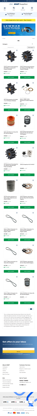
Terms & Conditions (7, 382)
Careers (4, 370)
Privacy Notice (20, 353)
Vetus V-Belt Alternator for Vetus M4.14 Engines (10, 262)
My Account (23, 8)
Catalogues (5, 367)
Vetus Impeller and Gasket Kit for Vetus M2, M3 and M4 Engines (27, 198)
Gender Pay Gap (6, 385)
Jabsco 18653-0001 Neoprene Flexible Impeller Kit (27, 100)
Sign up (18, 351)
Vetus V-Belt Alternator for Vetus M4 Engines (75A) (10, 293)
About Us (5, 368)
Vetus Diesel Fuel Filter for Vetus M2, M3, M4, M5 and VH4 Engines (26, 133)
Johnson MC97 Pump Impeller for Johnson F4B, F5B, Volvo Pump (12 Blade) (27, 68)
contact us (27, 317)
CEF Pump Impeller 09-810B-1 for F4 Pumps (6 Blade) (11, 100)
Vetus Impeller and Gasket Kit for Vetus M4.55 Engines (26, 262)
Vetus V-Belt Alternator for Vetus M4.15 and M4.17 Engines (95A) (10, 230)
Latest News (5, 372)
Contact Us (21, 370)
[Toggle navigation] (4, 8)
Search (14, 8)
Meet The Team (6, 374)
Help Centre (22, 367)
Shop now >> (12, 33)
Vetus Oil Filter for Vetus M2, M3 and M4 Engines (27, 293)
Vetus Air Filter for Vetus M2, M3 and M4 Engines (11, 132)
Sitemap (26, 410)
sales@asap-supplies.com (25, 382)
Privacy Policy (20, 354)
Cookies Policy (16, 410)
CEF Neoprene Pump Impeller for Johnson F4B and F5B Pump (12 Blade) (11, 165)
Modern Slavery (6, 387)
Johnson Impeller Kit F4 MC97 (27, 164)
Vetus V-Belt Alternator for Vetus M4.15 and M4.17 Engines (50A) (27, 230)
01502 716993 (23, 380)
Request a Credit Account (25, 368)
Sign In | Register (30, 1)
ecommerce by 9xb (31, 410)
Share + (33, 38)
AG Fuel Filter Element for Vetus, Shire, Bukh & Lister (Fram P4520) (10, 198)
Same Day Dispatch (27, 14)
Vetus (4, 38)
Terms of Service (25, 354)
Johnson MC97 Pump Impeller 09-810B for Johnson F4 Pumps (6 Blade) (11, 68)
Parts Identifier (22, 372)
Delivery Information (7, 380)
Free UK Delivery (11, 14)
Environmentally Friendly (8, 383)
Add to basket (11, 77)
